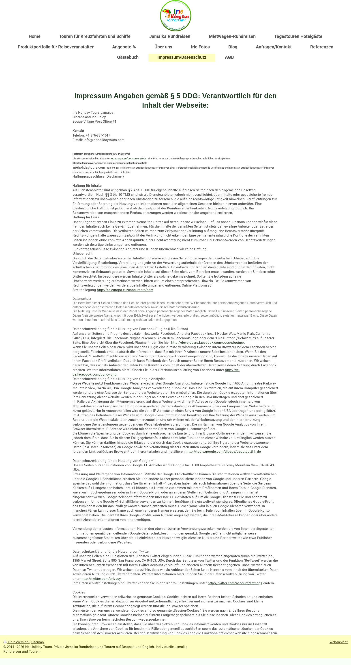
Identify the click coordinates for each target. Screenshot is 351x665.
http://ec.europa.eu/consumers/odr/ (125, 289)
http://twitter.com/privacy (101, 578)
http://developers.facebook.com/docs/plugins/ (207, 342)
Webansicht (339, 642)
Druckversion (16, 642)
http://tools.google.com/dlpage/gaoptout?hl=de (223, 451)
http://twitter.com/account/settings (235, 583)
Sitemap (37, 642)
